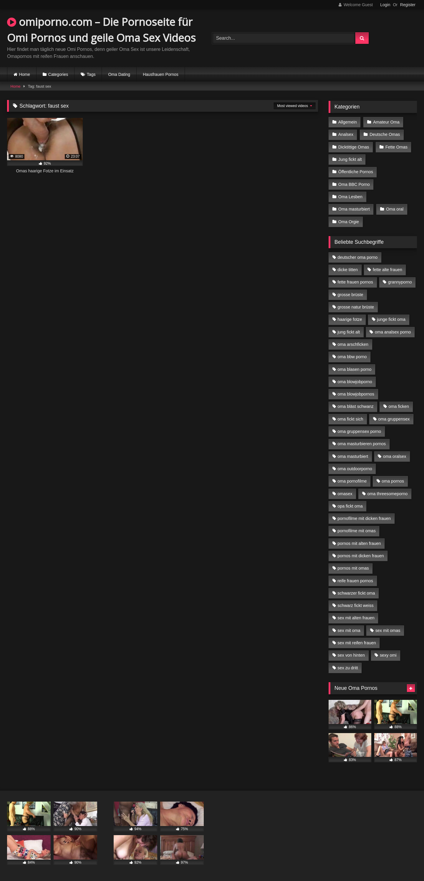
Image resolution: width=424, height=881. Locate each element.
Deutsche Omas (385, 134)
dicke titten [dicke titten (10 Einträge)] (347, 269)
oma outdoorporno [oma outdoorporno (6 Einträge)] (354, 468)
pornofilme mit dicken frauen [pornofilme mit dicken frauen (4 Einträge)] (364, 518)
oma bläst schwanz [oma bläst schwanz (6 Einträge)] (355, 406)
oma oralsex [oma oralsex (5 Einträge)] (394, 456)
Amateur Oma (386, 122)
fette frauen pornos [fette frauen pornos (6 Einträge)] (355, 282)
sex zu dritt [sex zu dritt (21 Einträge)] (347, 667)
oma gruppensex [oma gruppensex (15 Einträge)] (394, 419)
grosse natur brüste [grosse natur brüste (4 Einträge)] (355, 307)
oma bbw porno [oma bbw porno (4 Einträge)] (352, 356)
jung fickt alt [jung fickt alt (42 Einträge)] (348, 332)
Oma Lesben (350, 196)
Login (385, 4)
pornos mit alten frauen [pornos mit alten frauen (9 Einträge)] (359, 543)
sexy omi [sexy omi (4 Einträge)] (388, 655)
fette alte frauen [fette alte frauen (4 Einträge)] (387, 269)
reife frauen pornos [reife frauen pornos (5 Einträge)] (355, 580)
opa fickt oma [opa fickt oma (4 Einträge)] (350, 506)
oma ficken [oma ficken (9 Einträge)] (398, 406)
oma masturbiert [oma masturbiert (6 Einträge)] (352, 456)
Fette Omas (396, 147)
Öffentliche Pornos (355, 171)
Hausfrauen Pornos (160, 74)
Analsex (345, 134)
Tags (91, 74)
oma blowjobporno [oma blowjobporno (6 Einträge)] (354, 381)
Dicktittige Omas (353, 147)
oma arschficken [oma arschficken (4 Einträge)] (352, 344)
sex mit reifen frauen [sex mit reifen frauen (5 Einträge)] (356, 642)
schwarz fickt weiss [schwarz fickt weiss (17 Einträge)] (355, 605)
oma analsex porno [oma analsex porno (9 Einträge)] (393, 332)
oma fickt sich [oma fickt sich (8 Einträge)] (350, 419)
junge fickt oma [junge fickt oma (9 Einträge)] (391, 319)
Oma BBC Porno (354, 184)
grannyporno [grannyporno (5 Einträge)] (400, 282)
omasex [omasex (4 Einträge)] (344, 493)
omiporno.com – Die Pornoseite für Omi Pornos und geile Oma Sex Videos (101, 30)
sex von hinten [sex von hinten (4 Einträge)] (351, 655)
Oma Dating (119, 74)
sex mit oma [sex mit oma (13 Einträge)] (348, 630)
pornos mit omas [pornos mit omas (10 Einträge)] (353, 568)
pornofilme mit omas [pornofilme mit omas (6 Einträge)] (356, 530)
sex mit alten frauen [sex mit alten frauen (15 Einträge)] (356, 617)
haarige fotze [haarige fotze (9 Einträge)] (349, 319)
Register (407, 4)
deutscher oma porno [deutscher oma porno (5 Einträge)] (357, 257)
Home (24, 74)
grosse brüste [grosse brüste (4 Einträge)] (350, 294)
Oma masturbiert (354, 209)
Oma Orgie (348, 221)
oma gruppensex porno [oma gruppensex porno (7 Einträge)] (359, 431)
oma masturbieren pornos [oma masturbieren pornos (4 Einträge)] (361, 443)
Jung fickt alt (350, 159)
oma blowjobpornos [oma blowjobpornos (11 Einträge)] (355, 394)
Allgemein (347, 122)
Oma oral (394, 209)
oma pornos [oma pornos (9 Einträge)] (393, 481)
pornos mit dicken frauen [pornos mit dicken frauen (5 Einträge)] (360, 555)
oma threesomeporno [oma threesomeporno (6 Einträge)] (387, 493)
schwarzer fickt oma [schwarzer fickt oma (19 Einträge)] (356, 593)
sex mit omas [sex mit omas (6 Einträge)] (387, 630)
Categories (58, 74)
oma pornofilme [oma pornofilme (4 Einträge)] (352, 481)
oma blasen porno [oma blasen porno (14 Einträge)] (354, 369)
